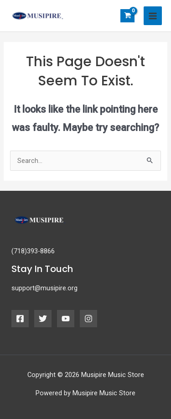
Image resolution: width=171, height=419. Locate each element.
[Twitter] (43, 318)
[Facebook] (20, 318)
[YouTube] (65, 318)
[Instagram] (88, 318)
